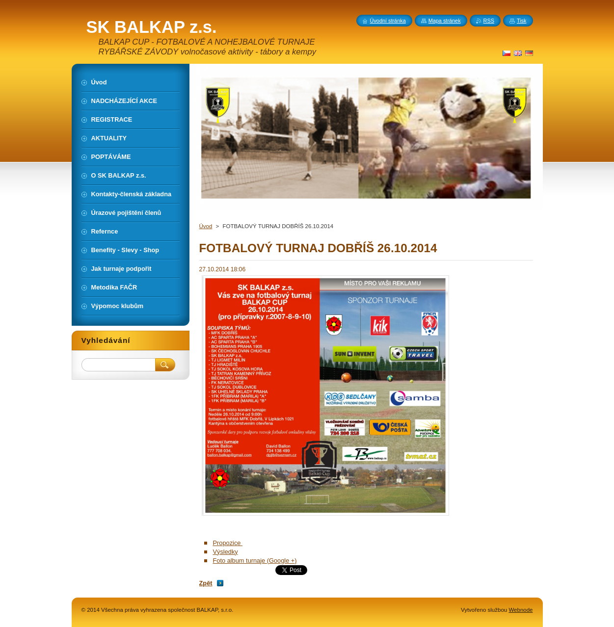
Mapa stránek (444, 21)
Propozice (227, 543)
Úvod (206, 226)
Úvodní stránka (388, 21)
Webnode (520, 610)
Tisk (522, 21)
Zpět (206, 583)
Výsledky (225, 551)
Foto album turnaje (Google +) (255, 560)
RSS (488, 21)
